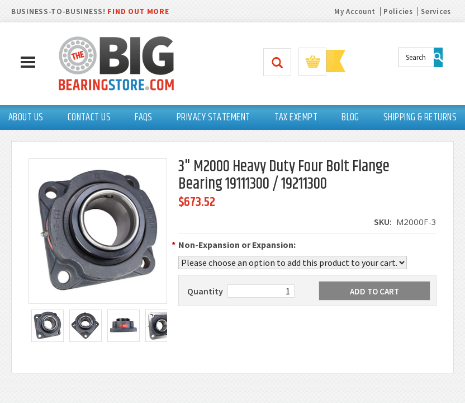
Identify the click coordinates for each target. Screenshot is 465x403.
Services (436, 11)
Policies (398, 11)
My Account (354, 11)
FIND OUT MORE (138, 11)
